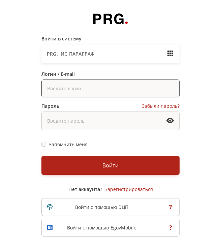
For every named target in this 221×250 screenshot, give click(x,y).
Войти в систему (61, 38)
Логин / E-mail (58, 74)
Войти (110, 165)
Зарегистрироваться (129, 189)
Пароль (50, 106)
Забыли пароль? (161, 106)
